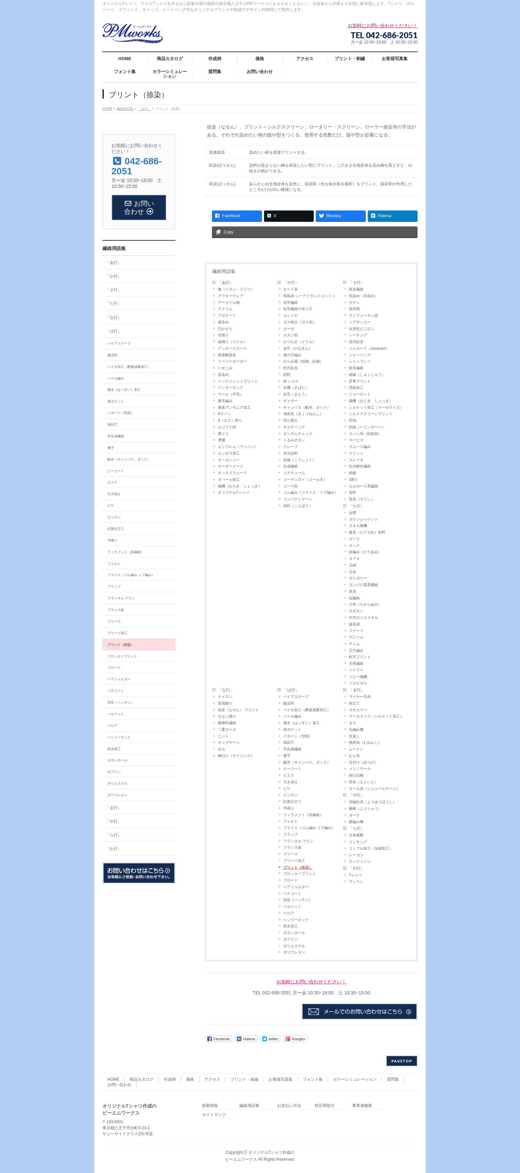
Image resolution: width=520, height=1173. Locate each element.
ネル (221, 749)
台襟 (352, 513)
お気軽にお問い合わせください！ (311, 981)
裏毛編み (225, 401)
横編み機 (356, 822)
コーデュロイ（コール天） (305, 479)
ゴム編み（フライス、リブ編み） (310, 492)
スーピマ (356, 440)
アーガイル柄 (229, 302)
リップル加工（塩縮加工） (371, 848)
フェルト (290, 821)
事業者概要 (362, 1106)
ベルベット (292, 906)
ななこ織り (227, 716)
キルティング (294, 427)
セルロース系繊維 (363, 486)
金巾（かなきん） (297, 348)
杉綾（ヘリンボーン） (367, 427)
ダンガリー (358, 578)
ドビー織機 (358, 677)
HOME (113, 1079)
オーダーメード (230, 466)
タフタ (354, 558)
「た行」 (357, 506)
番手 (287, 756)
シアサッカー (360, 322)
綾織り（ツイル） (232, 342)
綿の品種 (356, 775)
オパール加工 (229, 479)
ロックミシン (360, 861)
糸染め (223, 375)
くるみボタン (294, 440)
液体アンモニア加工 (234, 407)
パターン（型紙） (297, 736)
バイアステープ (296, 697)
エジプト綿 (227, 427)
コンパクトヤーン (297, 499)
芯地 (352, 420)
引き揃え (290, 782)
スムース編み (360, 447)
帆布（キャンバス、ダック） (307, 762)
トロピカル (358, 683)
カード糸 (290, 289)
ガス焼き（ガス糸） (299, 322)
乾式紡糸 (290, 368)
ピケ (287, 789)
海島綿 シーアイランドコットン (309, 296)
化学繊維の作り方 (297, 309)
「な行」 (226, 690)
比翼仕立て (292, 801)
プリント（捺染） (297, 867)
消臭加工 (356, 387)
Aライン (224, 414)
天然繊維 (356, 663)
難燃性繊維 (227, 723)
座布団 (354, 309)
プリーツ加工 (294, 861)
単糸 (352, 591)
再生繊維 (356, 289)
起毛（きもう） (296, 394)
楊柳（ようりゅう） (365, 808)
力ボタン (356, 611)
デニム (354, 644)
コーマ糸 (290, 486)
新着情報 (210, 1106)
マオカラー (358, 710)
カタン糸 (290, 335)
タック (354, 545)
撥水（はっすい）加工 (301, 723)
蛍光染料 (290, 453)
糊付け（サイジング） (236, 756)
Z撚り (353, 479)
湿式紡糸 (356, 342)
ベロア (288, 913)
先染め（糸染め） (363, 296)
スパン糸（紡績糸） (365, 434)
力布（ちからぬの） (365, 604)
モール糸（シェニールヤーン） (374, 789)
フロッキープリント (299, 874)
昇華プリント (360, 381)
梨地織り (225, 703)
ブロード (290, 880)
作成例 (170, 1079)
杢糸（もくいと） (363, 782)
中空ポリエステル (363, 618)
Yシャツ (355, 875)
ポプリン (290, 939)
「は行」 (291, 690)
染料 (352, 492)
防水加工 (290, 926)
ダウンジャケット (363, 519)
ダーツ (354, 539)
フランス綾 (292, 847)
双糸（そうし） (361, 499)
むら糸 (354, 756)
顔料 (287, 375)
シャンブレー (360, 361)
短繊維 (354, 598)
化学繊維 (290, 302)
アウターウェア (230, 296)
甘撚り (223, 335)
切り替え (290, 420)
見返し (354, 736)
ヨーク (354, 815)
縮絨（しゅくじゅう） (367, 375)
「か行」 (291, 282)
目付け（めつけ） (363, 762)
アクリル (225, 309)
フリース (290, 854)
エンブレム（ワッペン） (238, 447)
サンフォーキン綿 (363, 315)
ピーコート (292, 769)
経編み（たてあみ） (365, 552)
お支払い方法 (289, 1106)
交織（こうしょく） (299, 460)
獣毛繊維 (356, 368)
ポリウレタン (294, 952)
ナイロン (225, 697)
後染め (223, 322)
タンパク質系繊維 (363, 585)
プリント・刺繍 (244, 1079)
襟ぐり (223, 434)
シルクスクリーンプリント (371, 414)
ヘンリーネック (296, 920)
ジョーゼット (360, 394)
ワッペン (356, 881)
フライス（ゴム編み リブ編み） (309, 828)
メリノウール (360, 769)
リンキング (358, 842)
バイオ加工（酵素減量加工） (307, 710)
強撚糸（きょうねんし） (303, 414)
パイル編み (292, 716)
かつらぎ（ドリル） (299, 342)
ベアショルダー (296, 887)
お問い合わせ (119, 1084)
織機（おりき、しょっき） (240, 486)
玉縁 (352, 565)
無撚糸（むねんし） (365, 742)
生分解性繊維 (360, 466)
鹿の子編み (292, 355)
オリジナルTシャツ (233, 492)
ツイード (356, 630)
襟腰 (221, 440)
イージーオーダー (232, 361)
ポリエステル (294, 946)
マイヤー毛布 (360, 697)
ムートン (356, 749)
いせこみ (225, 368)
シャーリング (360, 355)
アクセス (212, 1079)
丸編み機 (356, 729)
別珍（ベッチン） (297, 900)
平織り (288, 808)
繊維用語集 (223, 271)
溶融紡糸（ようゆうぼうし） (372, 802)
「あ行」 (226, 282)
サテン (354, 302)
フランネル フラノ (298, 841)
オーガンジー (229, 460)
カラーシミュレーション (355, 1079)
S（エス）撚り (230, 420)
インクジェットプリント (238, 381)
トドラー (356, 670)
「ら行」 (357, 828)
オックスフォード (232, 473)
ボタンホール (294, 933)
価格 (190, 1079)
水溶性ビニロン (361, 329)
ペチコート (292, 893)
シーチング (358, 335)
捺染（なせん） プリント (238, 710)
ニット (223, 736)
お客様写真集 (280, 1079)
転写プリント (360, 657)
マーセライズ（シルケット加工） (376, 716)
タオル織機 (358, 526)
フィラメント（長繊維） (303, 815)
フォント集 (313, 1079)
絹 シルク (291, 381)
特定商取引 (325, 1106)
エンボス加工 (229, 453)
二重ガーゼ (227, 729)
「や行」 (357, 795)
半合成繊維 (292, 749)
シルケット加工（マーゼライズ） (376, 407)
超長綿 (354, 624)
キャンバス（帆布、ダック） (307, 407)
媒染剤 (288, 703)
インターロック (230, 387)
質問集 (393, 1079)
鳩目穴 (288, 742)
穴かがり (225, 329)
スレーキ (356, 460)
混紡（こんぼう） (297, 506)
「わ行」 (357, 868)
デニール (356, 637)
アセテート (227, 315)
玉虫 (352, 572)
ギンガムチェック (297, 434)
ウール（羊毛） (230, 394)
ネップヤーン (229, 742)
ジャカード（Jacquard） (369, 348)
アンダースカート (232, 348)
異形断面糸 (227, 355)
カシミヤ (290, 315)
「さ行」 (357, 282)
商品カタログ (142, 1079)
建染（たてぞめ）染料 (367, 532)
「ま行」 (357, 690)
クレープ (290, 447)
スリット (356, 453)
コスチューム (294, 473)
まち (352, 723)
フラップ (290, 834)
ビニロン (290, 795)
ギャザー (290, 401)
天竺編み (356, 650)
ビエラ (288, 775)
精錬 (352, 473)
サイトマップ (214, 1115)
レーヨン (356, 855)
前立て (354, 703)
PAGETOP (401, 1061)
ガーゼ (288, 329)
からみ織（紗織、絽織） (303, 361)
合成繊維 (290, 466)
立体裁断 (356, 835)
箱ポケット (292, 729)
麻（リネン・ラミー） (236, 289)
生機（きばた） (296, 387)
